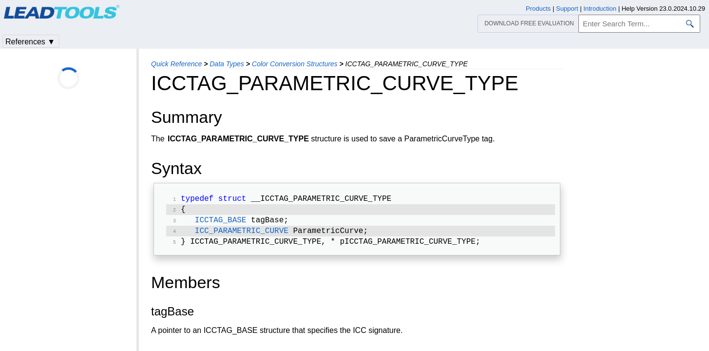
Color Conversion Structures (295, 64)
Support (567, 8)
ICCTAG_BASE (221, 223)
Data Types (227, 64)
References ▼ (30, 42)
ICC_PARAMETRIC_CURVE (241, 235)
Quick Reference (176, 64)
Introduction (599, 8)
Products (538, 8)
